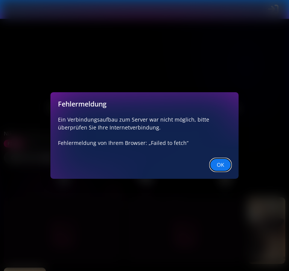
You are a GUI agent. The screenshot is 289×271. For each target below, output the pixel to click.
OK (220, 164)
